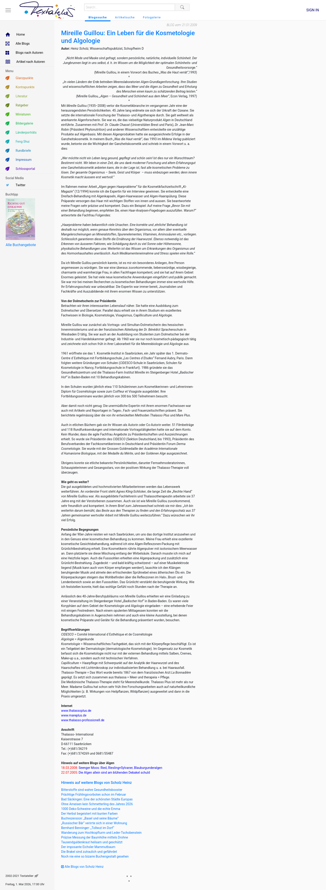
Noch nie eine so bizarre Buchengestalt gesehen (95, 856)
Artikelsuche (125, 17)
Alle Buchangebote (21, 245)
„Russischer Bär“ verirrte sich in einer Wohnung (94, 823)
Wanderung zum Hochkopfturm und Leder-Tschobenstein (101, 832)
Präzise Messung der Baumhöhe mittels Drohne (94, 837)
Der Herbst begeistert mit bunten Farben (89, 813)
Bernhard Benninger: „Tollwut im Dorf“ (87, 828)
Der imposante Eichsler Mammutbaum (88, 847)
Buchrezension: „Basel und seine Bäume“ (90, 818)
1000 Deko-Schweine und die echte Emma (90, 809)
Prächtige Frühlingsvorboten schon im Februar (93, 794)
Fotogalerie (152, 17)
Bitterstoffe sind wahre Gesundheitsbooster (91, 790)
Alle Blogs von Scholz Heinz (82, 866)
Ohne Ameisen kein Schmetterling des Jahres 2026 (97, 804)
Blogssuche (98, 17)
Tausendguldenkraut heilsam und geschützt (91, 842)
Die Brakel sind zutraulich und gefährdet (89, 851)
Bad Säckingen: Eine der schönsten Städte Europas (97, 799)
